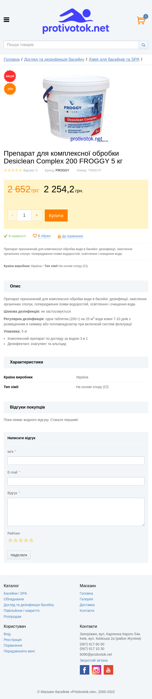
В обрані (44, 236)
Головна (12, 59)
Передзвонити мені (19, 651)
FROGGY (62, 170)
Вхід (7, 634)
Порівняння (13, 645)
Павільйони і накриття (22, 611)
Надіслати (19, 555)
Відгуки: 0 (30, 170)
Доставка (87, 605)
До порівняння (72, 236)
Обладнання (14, 599)
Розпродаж (12, 617)
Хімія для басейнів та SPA (114, 59)
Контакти (87, 611)
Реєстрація (12, 640)
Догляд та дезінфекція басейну (54, 59)
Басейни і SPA (15, 593)
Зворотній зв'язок (94, 660)
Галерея (86, 599)
